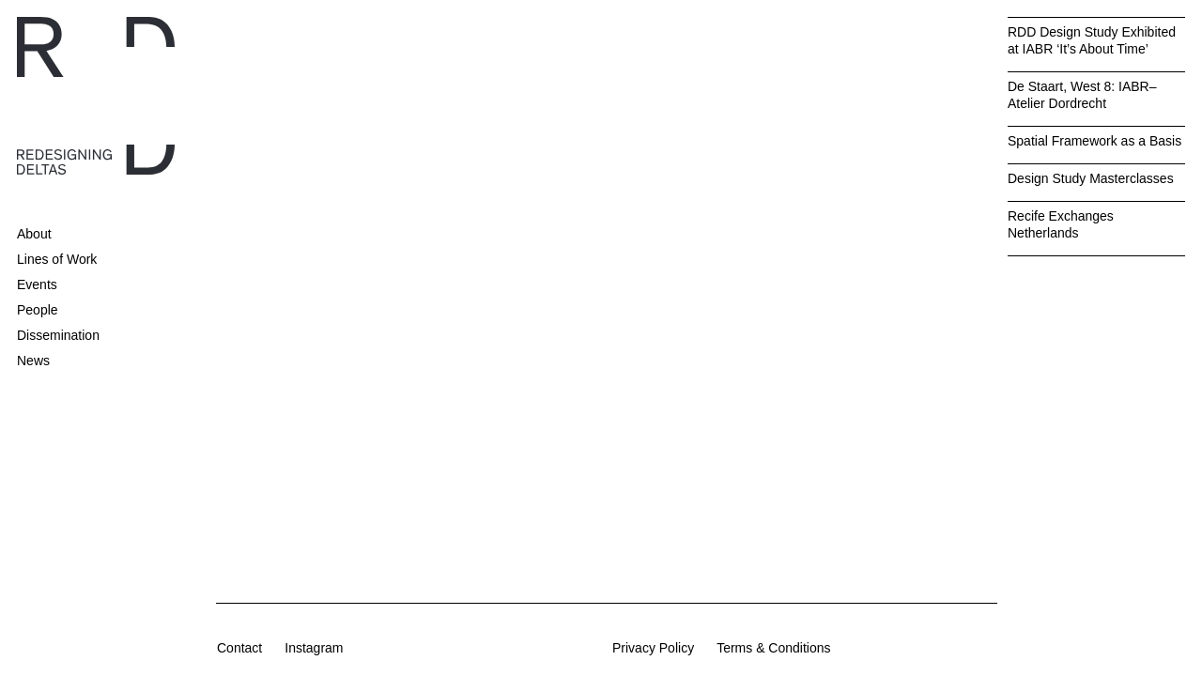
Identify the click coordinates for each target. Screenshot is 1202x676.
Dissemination (58, 335)
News (33, 360)
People (37, 309)
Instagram (314, 647)
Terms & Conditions (773, 647)
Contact (239, 647)
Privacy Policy (653, 647)
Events (37, 284)
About (34, 233)
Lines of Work (57, 259)
